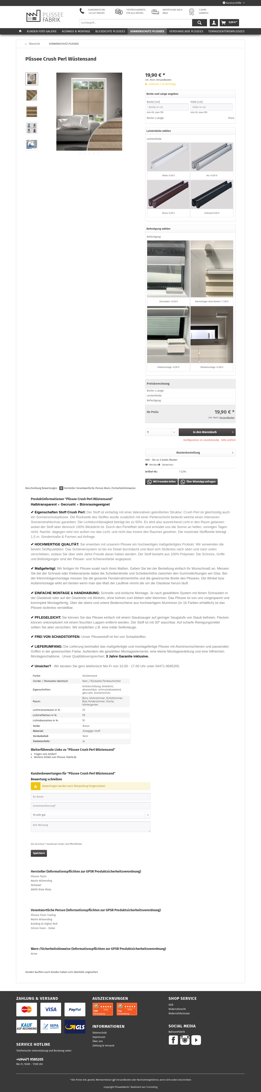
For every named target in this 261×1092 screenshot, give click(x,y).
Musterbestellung (204, 452)
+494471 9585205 (29, 1059)
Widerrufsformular (179, 1013)
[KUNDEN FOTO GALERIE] (41, 31)
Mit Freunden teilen (161, 482)
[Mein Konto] (214, 22)
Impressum (98, 1037)
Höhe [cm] (211, 105)
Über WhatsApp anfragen (198, 482)
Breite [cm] (168, 105)
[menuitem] (143, 24)
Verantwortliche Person (89, 488)
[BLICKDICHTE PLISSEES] (110, 31)
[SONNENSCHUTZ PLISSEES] (147, 31)
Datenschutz (99, 1032)
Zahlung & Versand (103, 1045)
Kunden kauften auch (37, 972)
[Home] (20, 31)
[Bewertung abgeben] (90, 815)
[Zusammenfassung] (90, 805)
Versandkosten (163, 80)
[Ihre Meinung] (90, 826)
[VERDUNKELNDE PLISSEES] (186, 31)
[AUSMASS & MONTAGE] (76, 31)
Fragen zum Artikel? (44, 754)
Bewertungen (53, 488)
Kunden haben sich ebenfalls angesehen (74, 972)
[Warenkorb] (229, 22)
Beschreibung (33, 488)
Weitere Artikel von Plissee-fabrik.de (53, 757)
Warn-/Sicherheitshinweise (120, 488)
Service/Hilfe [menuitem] (232, 3)
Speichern (39, 853)
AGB (171, 1004)
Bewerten (165, 464)
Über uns (97, 1041)
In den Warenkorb (213, 431)
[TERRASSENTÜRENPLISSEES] (226, 31)
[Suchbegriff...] (143, 22)
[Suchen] (199, 22)
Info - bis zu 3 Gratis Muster (161, 459)
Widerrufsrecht (177, 1009)
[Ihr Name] (90, 796)
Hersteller (70, 488)
